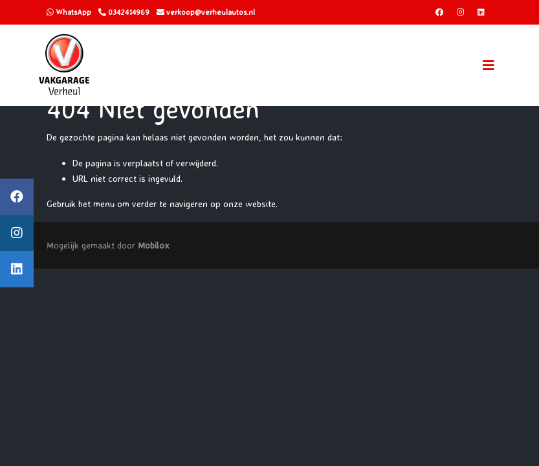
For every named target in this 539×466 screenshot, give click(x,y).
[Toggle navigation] (488, 65)
